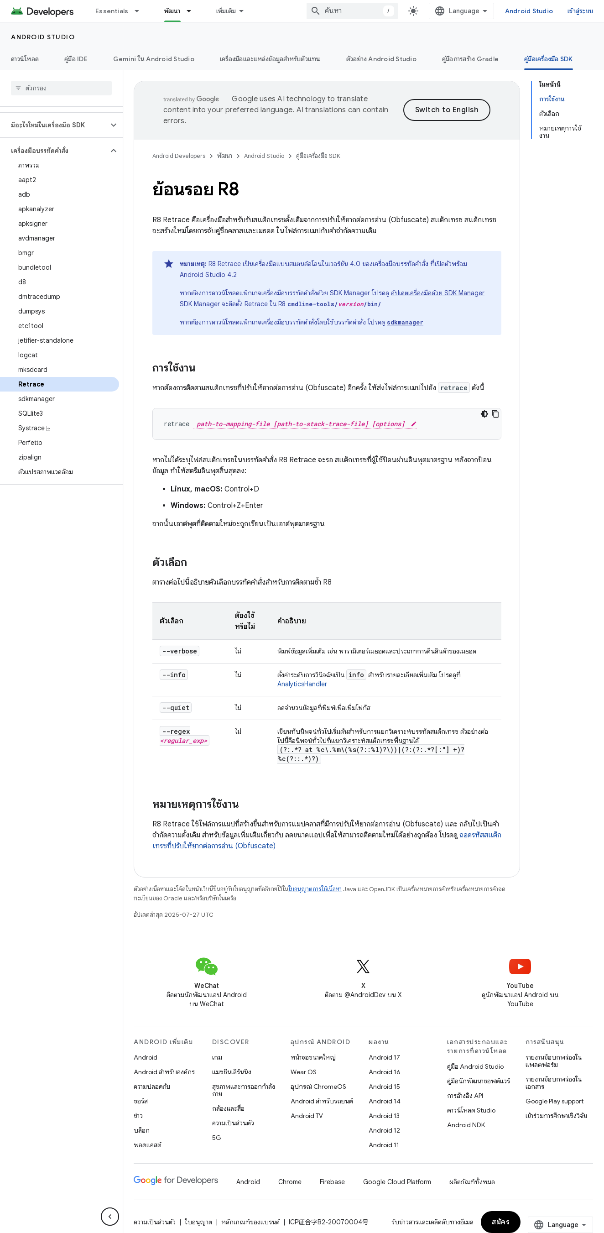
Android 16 (385, 1072)
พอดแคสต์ (147, 1145)
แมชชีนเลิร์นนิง (231, 1072)
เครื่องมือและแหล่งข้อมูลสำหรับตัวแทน (270, 59)
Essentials (112, 11)
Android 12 (384, 1130)
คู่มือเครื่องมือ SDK (318, 156)
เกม (217, 1057)
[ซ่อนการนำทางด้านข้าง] (110, 1216)
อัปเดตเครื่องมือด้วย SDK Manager (437, 293)
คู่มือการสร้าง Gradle (470, 59)
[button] (54, 125)
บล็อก (142, 1130)
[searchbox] (61, 88)
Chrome (290, 1182)
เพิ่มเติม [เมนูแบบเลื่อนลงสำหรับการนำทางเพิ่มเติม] (226, 11)
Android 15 (384, 1086)
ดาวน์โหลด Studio (471, 1110)
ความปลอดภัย (152, 1086)
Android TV (307, 1116)
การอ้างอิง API (465, 1096)
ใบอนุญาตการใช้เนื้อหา (315, 889)
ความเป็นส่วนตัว (233, 1123)
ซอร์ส (141, 1101)
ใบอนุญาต (198, 1222)
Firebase (332, 1182)
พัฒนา (224, 156)
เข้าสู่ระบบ (580, 11)
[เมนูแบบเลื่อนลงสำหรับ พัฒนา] (193, 11)
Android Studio (529, 11)
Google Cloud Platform (397, 1182)
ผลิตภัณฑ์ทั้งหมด (472, 1182)
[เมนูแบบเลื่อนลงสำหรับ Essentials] (141, 11)
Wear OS (304, 1072)
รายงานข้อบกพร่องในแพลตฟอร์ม (554, 1061)
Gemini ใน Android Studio (153, 59)
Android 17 (384, 1057)
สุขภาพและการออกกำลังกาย (243, 1090)
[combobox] (352, 11)
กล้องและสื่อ (228, 1108)
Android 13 (384, 1116)
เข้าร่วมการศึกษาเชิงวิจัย (556, 1116)
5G (216, 1138)
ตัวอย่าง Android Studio (381, 59)
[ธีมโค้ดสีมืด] (484, 413)
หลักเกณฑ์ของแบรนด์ (250, 1222)
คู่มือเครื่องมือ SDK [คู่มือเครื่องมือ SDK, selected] (548, 59)
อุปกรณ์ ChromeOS (318, 1086)
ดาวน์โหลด (25, 59)
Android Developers (178, 156)
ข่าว (138, 1116)
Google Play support (554, 1101)
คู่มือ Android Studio (475, 1066)
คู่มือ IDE (76, 59)
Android (145, 1057)
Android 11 (384, 1145)
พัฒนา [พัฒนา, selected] (172, 11)
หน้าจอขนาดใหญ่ (313, 1057)
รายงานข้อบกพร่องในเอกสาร (554, 1083)
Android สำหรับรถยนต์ (322, 1101)
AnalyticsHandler (302, 684)
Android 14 (385, 1101)
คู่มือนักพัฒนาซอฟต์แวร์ (478, 1081)
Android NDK (466, 1125)
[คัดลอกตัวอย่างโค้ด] (495, 413)
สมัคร (501, 1222)
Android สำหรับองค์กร (164, 1072)
